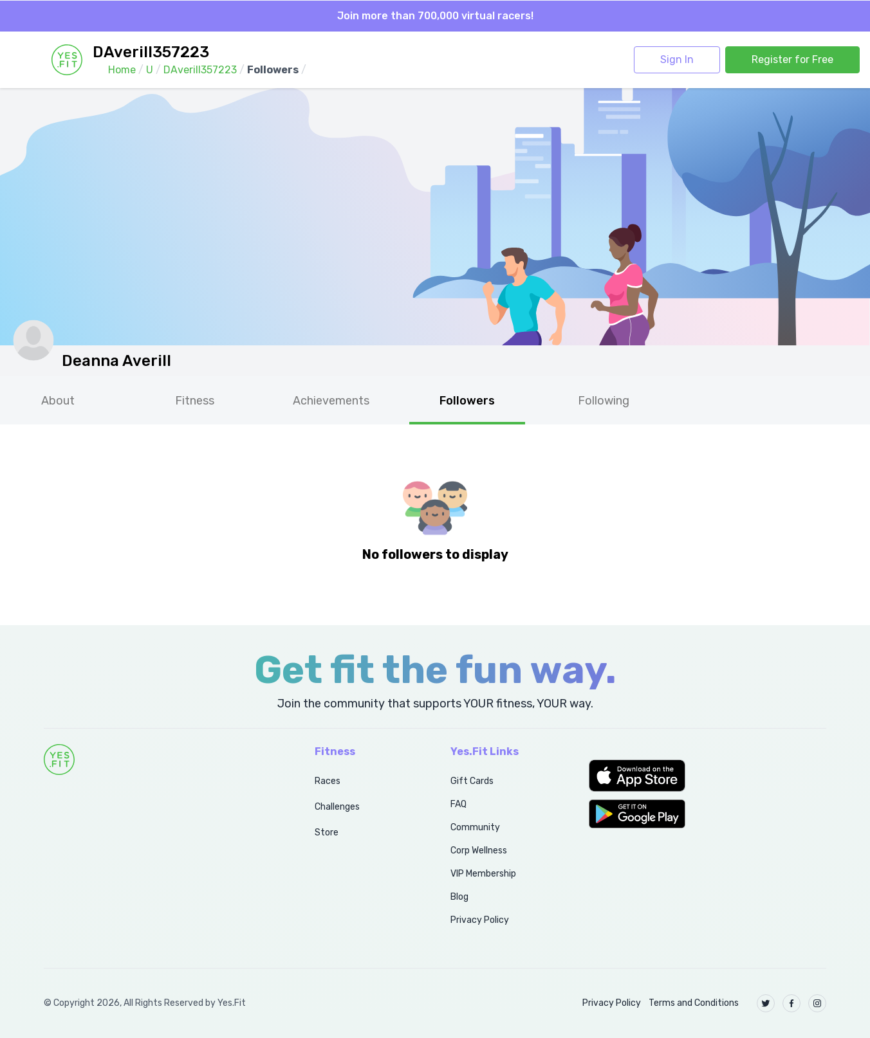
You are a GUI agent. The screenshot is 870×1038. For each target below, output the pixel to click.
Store (326, 832)
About (58, 401)
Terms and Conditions (694, 1002)
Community (475, 827)
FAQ (458, 804)
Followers (467, 401)
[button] (707, 776)
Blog (459, 896)
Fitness (194, 401)
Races (327, 781)
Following (603, 401)
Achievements (331, 401)
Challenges (337, 806)
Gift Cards (472, 781)
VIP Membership (483, 873)
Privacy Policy (479, 920)
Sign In (677, 59)
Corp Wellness (478, 850)
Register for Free (792, 59)
